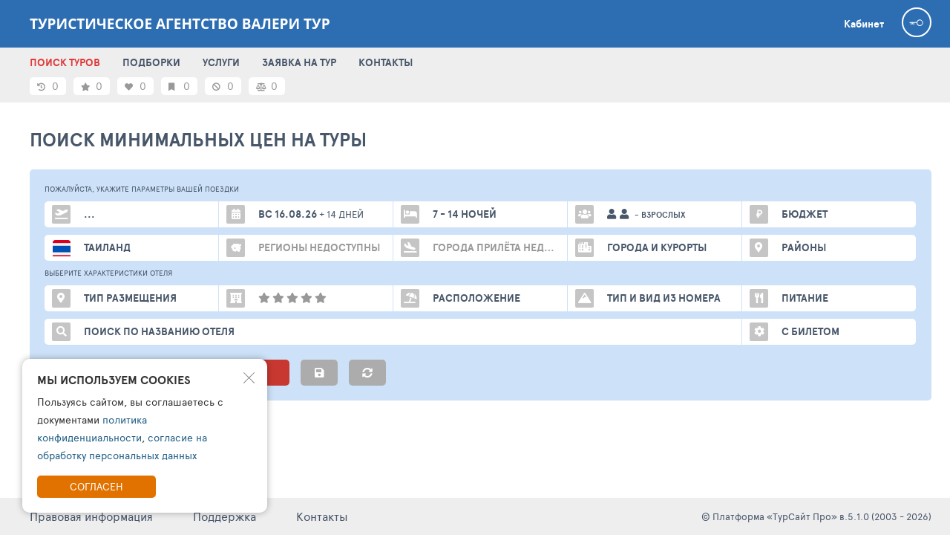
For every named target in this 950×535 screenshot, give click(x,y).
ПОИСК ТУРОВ (65, 62)
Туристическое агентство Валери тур (180, 23)
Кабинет (864, 23)
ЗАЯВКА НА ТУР (299, 62)
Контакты (322, 516)
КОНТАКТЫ (385, 62)
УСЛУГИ (221, 62)
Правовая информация (91, 516)
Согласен (96, 486)
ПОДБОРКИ (151, 62)
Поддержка (224, 516)
